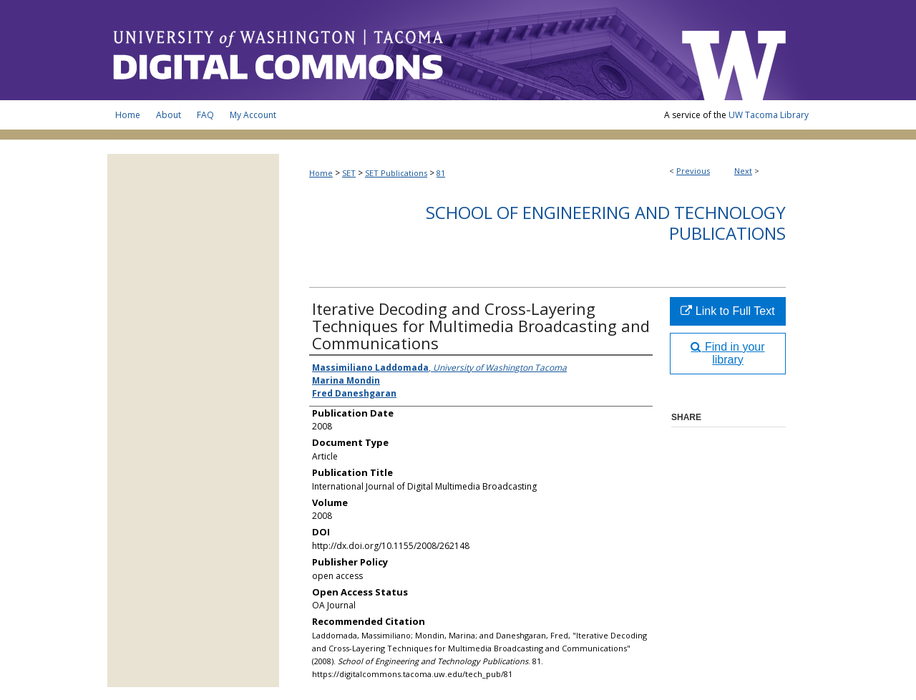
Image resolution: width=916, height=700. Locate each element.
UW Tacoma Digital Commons (386, 50)
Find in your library (727, 353)
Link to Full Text (727, 311)
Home (321, 172)
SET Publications (396, 172)
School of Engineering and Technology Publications (606, 222)
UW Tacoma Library (769, 115)
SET (349, 172)
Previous (693, 170)
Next (743, 170)
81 (441, 172)
